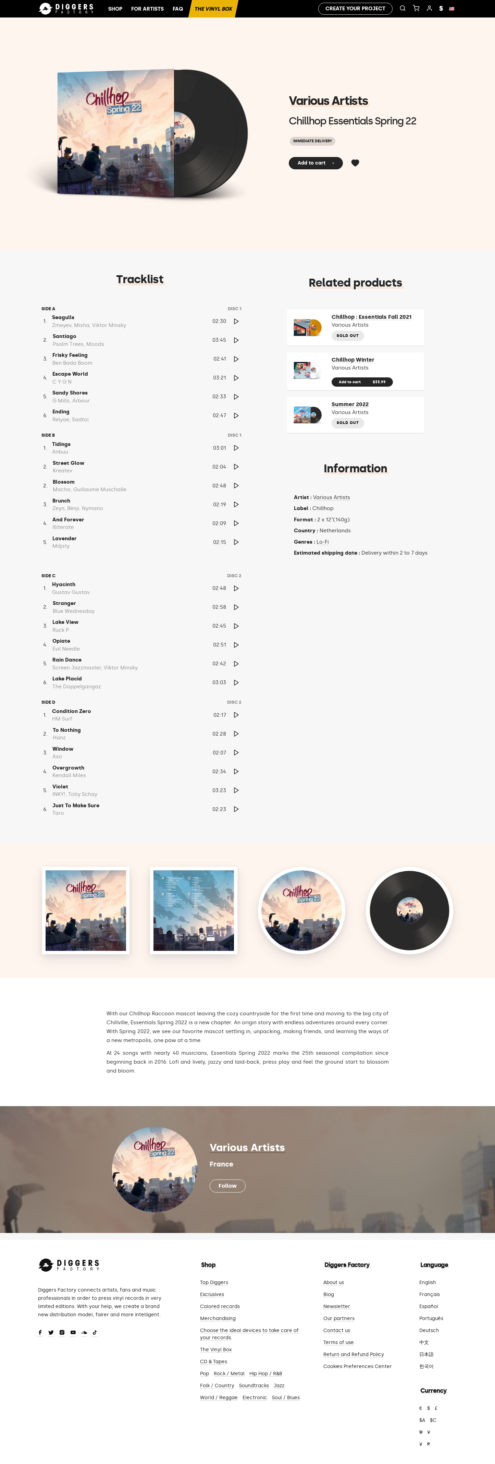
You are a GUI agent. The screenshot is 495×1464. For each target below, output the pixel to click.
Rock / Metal (229, 1374)
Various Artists (328, 101)
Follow (228, 1186)
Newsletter (336, 1306)
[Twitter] (51, 1333)
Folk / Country (217, 1386)
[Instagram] (62, 1333)
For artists (147, 9)
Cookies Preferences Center (357, 1366)
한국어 (426, 1366)
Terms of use (338, 1342)
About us (333, 1282)
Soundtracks (254, 1386)
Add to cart (316, 163)
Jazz (279, 1386)
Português (431, 1318)
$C (433, 1420)
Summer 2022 (350, 404)
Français (429, 1294)
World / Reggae (219, 1398)
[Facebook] (40, 1333)
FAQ (178, 9)
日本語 (426, 1354)
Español (428, 1306)
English (427, 1282)
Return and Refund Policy (353, 1354)
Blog (328, 1294)
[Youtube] (72, 1333)
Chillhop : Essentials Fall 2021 (371, 317)
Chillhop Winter (353, 359)
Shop (115, 9)
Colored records (220, 1306)
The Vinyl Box (213, 9)
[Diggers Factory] (69, 1264)
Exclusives (212, 1294)
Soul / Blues (286, 1398)
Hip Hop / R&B (265, 1374)
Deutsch (429, 1330)
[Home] (66, 8)
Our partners (339, 1318)
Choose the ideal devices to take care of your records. (249, 1334)
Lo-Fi (323, 542)
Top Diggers (214, 1282)
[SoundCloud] (83, 1333)
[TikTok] (94, 1333)
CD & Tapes (213, 1362)
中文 (424, 1342)
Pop (204, 1374)
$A (422, 1420)
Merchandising (218, 1318)
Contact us (336, 1330)
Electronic (255, 1398)
